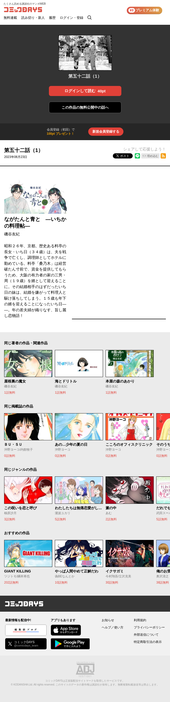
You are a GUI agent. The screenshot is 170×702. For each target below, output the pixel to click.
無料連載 (10, 18)
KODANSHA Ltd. (23, 684)
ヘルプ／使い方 (112, 627)
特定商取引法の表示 (148, 642)
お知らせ (108, 620)
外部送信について (146, 634)
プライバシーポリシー (149, 627)
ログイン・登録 (71, 18)
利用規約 (140, 620)
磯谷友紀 (12, 234)
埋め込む (152, 155)
